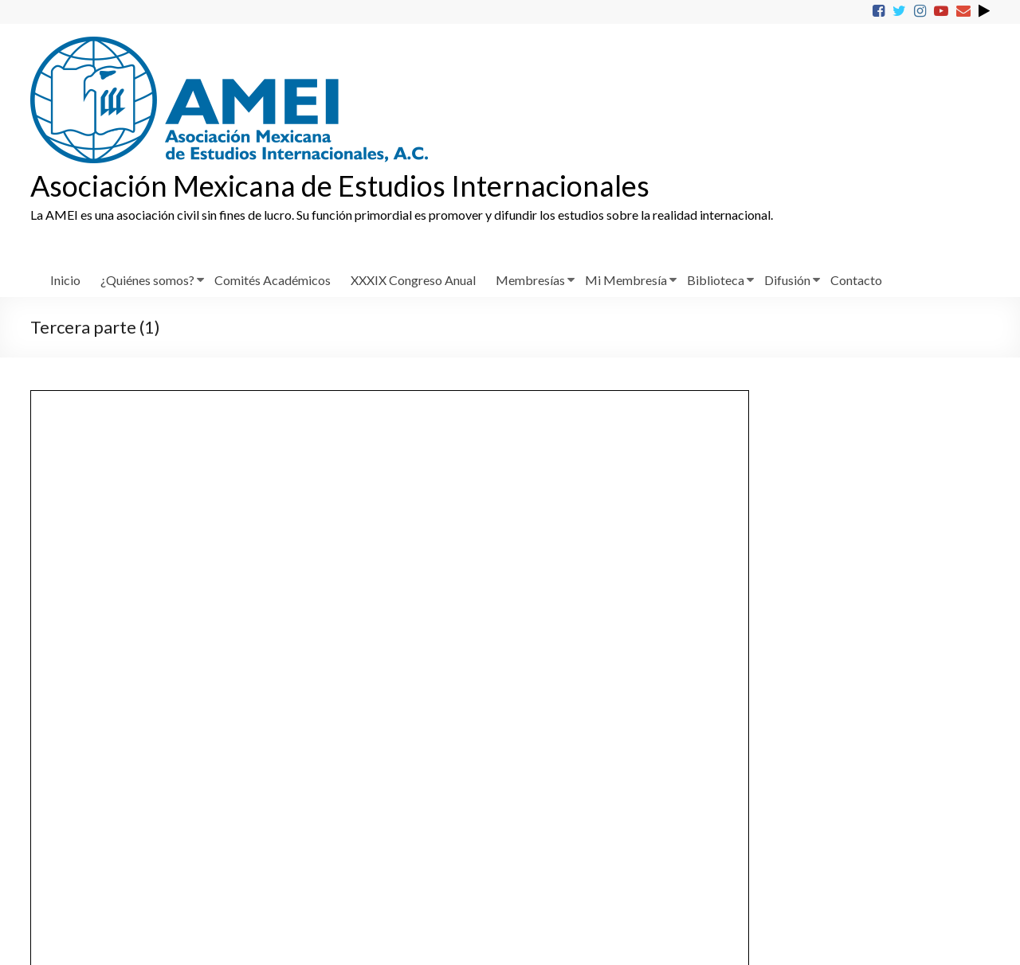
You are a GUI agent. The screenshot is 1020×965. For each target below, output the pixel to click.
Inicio (65, 279)
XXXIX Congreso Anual (413, 279)
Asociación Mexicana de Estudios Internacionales (339, 185)
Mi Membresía (626, 279)
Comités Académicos (272, 279)
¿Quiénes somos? (147, 279)
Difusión (787, 279)
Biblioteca (715, 279)
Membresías (530, 279)
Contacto (856, 279)
